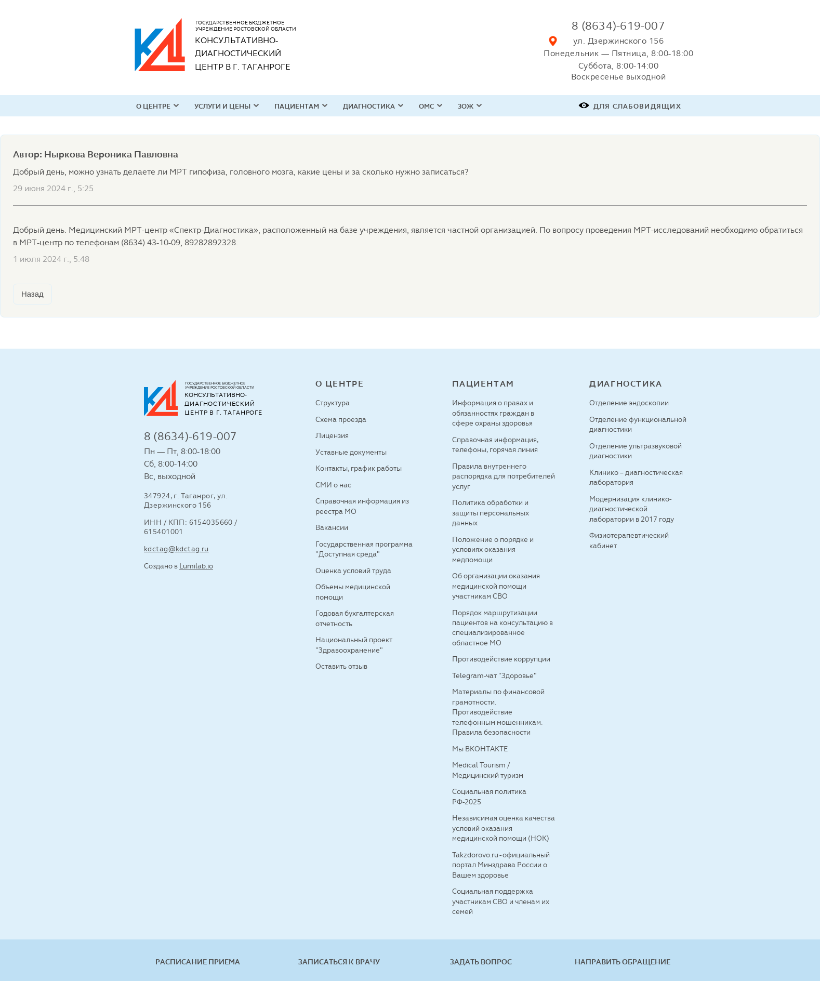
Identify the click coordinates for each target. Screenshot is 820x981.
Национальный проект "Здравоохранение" (353, 644)
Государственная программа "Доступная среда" (364, 549)
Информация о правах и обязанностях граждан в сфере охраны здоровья (493, 413)
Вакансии (331, 527)
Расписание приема (197, 962)
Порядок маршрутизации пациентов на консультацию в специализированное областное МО (502, 627)
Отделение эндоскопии (629, 402)
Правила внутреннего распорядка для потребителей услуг (503, 476)
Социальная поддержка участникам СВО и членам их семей (500, 901)
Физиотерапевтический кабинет (629, 540)
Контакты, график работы (358, 468)
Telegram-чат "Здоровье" (494, 675)
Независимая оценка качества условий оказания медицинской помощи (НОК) (503, 828)
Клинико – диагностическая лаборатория (636, 477)
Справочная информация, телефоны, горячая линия (495, 444)
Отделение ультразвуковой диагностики (635, 450)
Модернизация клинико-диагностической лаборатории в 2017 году (631, 509)
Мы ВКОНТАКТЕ (480, 748)
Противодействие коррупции (501, 659)
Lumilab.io (196, 566)
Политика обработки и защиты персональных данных (490, 512)
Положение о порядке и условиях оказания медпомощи (493, 549)
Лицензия (332, 435)
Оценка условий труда (353, 570)
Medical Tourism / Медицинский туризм (487, 769)
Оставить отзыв (341, 666)
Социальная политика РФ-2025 (489, 796)
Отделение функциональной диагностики (637, 424)
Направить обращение (622, 962)
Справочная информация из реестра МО (362, 505)
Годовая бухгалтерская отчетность (354, 618)
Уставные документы (351, 452)
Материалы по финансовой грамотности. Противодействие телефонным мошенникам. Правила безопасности (498, 712)
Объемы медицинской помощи (352, 591)
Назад (32, 294)
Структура (332, 402)
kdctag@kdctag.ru (176, 548)
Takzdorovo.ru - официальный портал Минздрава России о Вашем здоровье (501, 865)
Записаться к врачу (339, 962)
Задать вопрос (481, 962)
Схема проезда (340, 419)
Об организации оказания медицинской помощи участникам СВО (496, 586)
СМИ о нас (333, 484)
